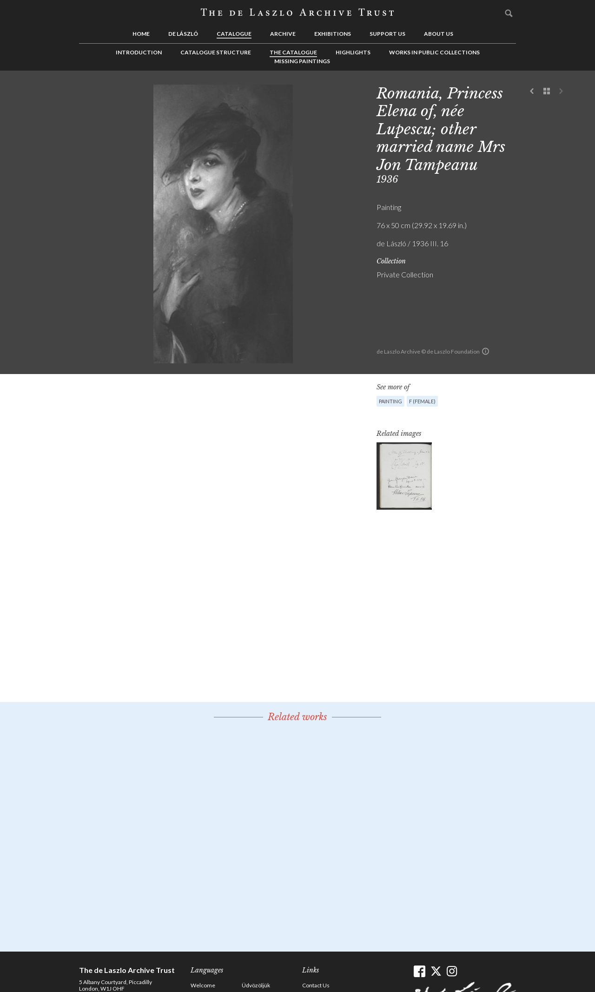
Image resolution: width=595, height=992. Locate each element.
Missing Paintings (302, 61)
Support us (387, 33)
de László (183, 33)
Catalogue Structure (215, 52)
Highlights (353, 52)
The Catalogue (293, 52)
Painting (390, 401)
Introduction (139, 52)
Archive (283, 33)
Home (141, 33)
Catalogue (234, 33)
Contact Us (316, 985)
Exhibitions (332, 33)
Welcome (203, 985)
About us (438, 33)
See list (547, 92)
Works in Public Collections (434, 52)
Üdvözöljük (256, 985)
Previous (532, 92)
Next (561, 92)
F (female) (422, 401)
